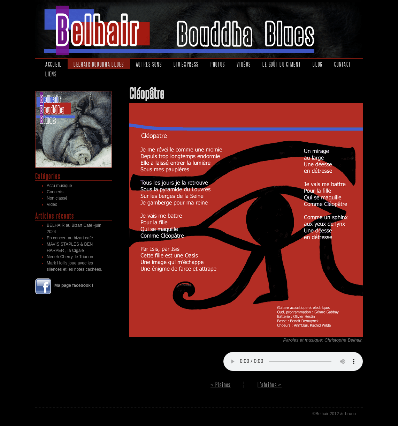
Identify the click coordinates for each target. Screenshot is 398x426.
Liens (51, 73)
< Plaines (221, 384)
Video (52, 204)
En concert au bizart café (70, 238)
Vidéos (244, 64)
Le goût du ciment (281, 64)
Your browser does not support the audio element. (293, 361)
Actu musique (59, 185)
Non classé (57, 198)
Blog (317, 64)
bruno (350, 413)
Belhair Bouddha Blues (99, 64)
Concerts (55, 191)
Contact (342, 64)
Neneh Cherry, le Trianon (70, 256)
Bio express (186, 64)
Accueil (53, 64)
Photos (218, 64)
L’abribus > (270, 384)
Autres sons (149, 64)
